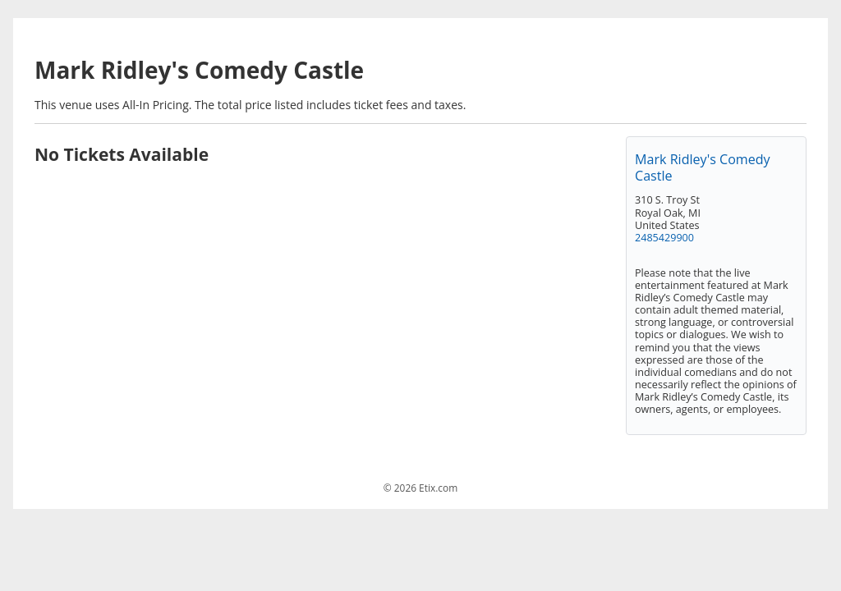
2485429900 (664, 237)
